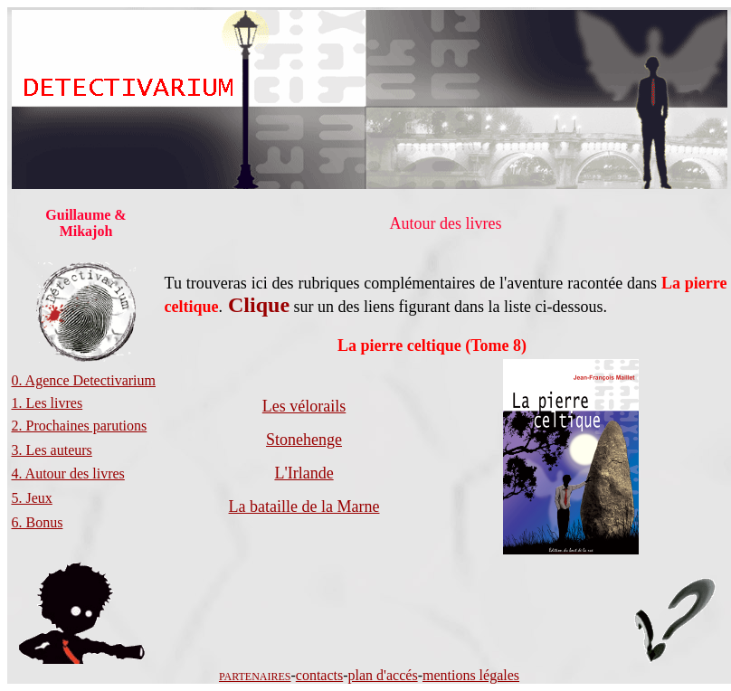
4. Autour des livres (68, 473)
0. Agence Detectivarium (84, 380)
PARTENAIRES (255, 676)
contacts (319, 675)
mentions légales (470, 675)
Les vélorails (304, 406)
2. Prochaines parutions (79, 425)
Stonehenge (304, 440)
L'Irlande (303, 473)
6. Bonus (37, 522)
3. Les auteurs (52, 450)
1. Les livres (47, 403)
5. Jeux (32, 498)
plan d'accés (383, 675)
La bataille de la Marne (304, 506)
